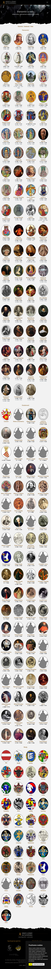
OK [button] (30, 964)
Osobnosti (26, 26)
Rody (32, 26)
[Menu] (47, 2)
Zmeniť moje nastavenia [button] (38, 964)
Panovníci (20, 26)
